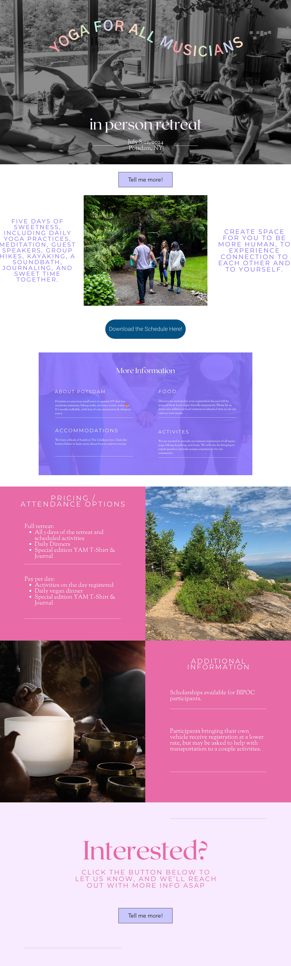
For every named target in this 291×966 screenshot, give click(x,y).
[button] (145, 179)
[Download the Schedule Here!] (145, 329)
